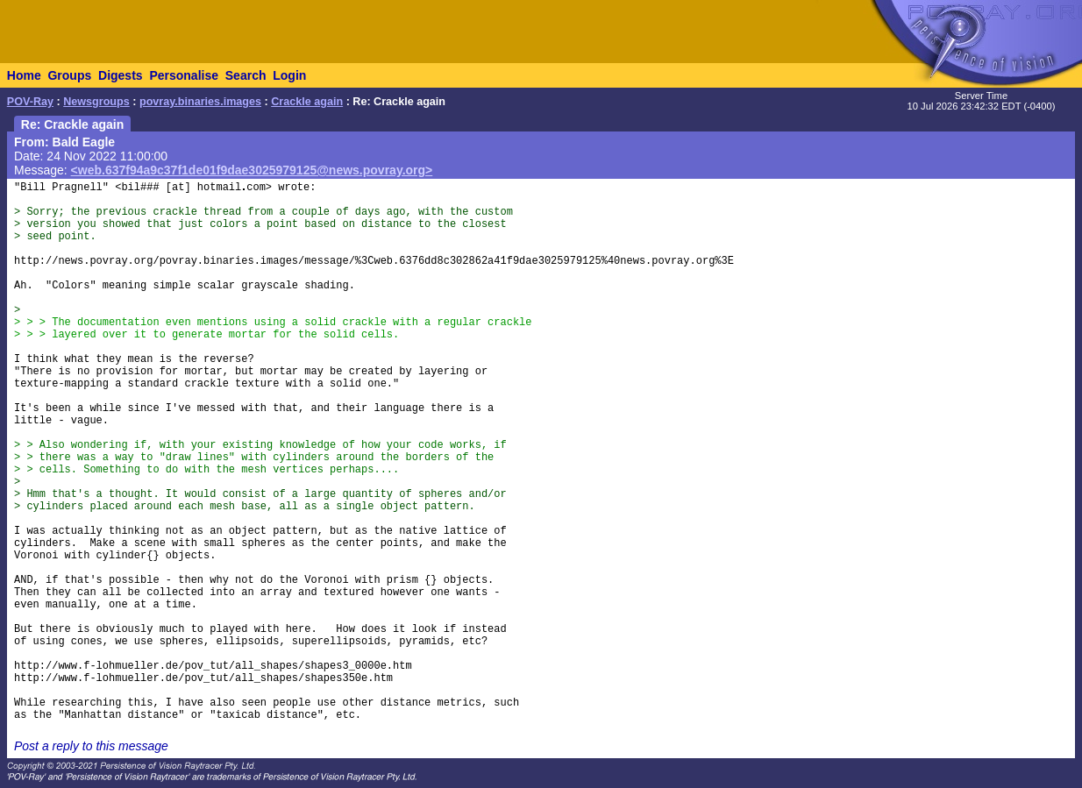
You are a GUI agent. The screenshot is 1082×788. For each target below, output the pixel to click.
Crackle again (307, 102)
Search (246, 75)
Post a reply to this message (91, 746)
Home (24, 75)
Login (289, 75)
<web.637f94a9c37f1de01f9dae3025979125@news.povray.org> (252, 170)
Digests (120, 75)
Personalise (183, 75)
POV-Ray (30, 102)
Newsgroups (96, 102)
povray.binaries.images (200, 102)
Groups (69, 75)
